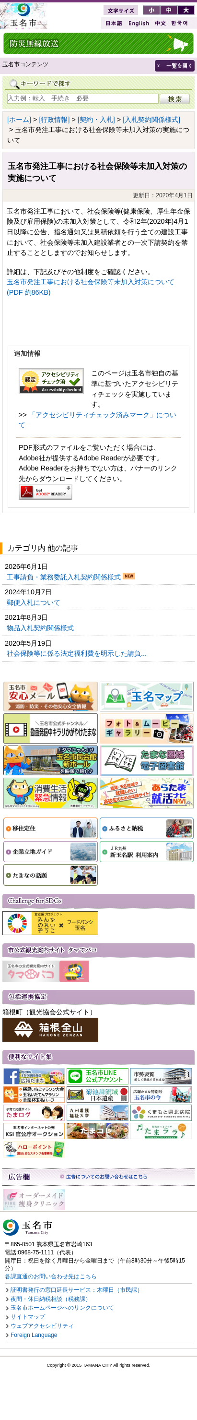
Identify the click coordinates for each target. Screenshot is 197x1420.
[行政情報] (54, 119)
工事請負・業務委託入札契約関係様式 (65, 577)
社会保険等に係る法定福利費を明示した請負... (78, 653)
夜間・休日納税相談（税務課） (51, 1299)
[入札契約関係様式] (151, 119)
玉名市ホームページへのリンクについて (62, 1307)
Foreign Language (34, 1335)
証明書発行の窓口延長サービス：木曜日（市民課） (77, 1290)
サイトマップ (28, 1316)
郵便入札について (34, 602)
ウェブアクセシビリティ (42, 1326)
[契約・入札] (96, 119)
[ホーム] (19, 119)
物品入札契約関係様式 (41, 628)
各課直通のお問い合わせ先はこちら (51, 1276)
